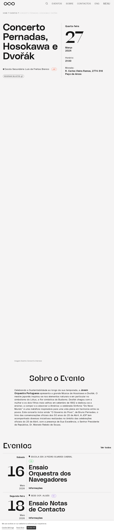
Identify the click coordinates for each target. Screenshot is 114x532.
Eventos (57, 4)
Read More (20, 527)
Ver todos (105, 447)
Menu (107, 4)
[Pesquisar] (47, 3)
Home (5, 13)
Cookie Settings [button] (8, 527)
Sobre (70, 4)
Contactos (84, 4)
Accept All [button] (32, 527)
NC (54, 496)
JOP (54, 69)
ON (31, 461)
